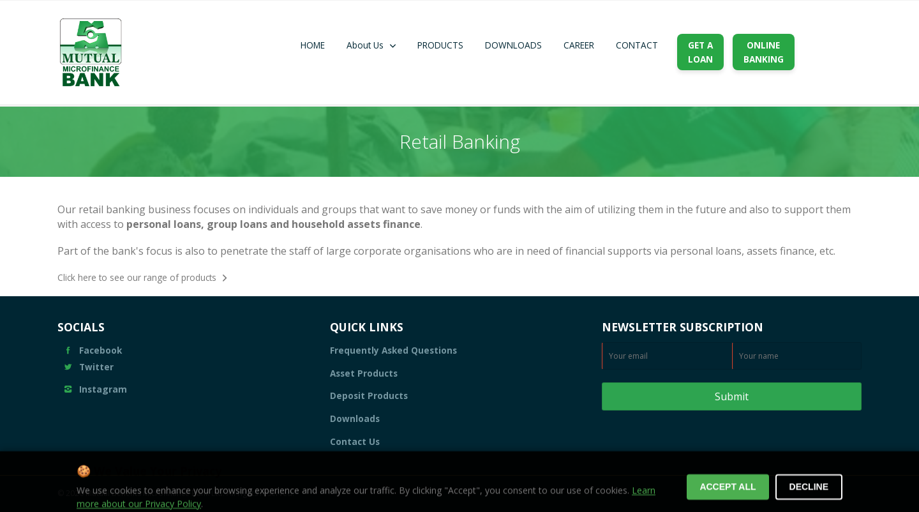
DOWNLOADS (513, 45)
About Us (365, 45)
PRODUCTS (440, 45)
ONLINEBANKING (763, 52)
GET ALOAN (700, 52)
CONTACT (637, 45)
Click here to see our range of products (136, 277)
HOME (313, 45)
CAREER (579, 45)
